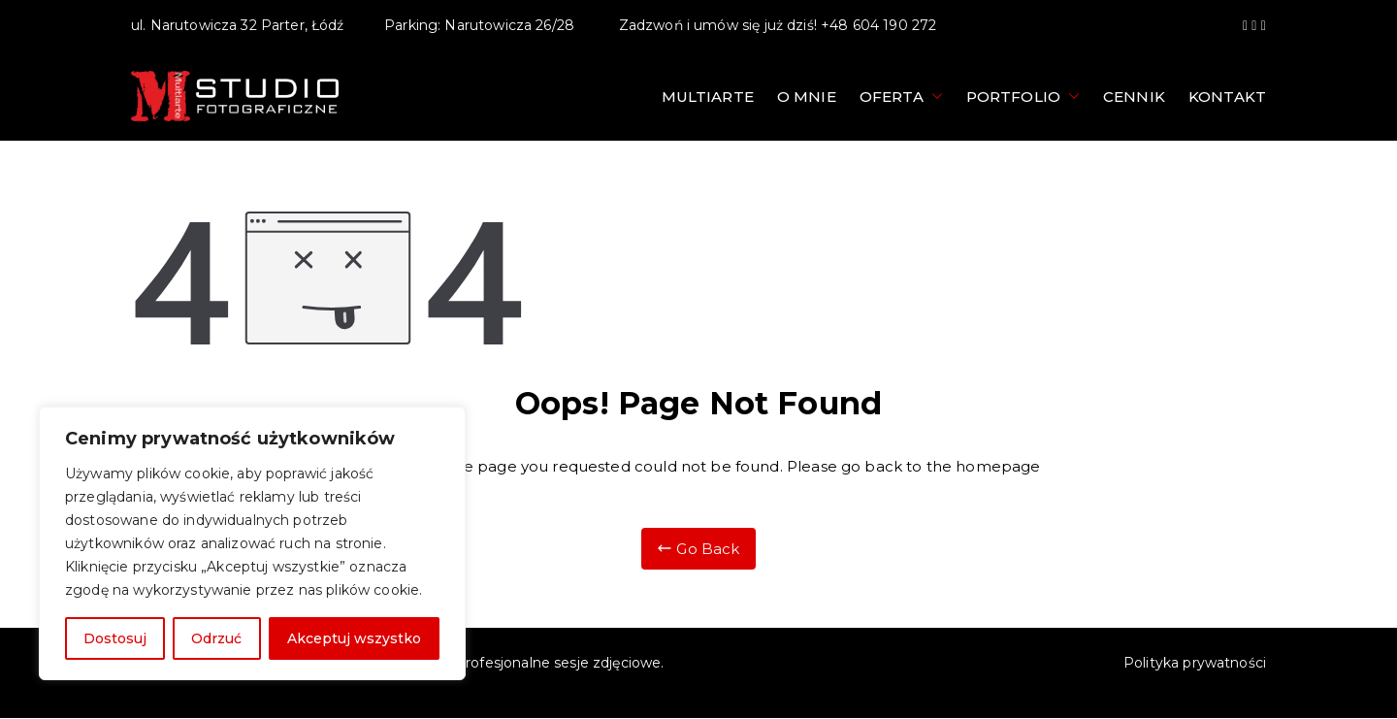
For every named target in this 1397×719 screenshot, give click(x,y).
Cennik (1134, 96)
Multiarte (708, 96)
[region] (252, 543)
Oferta (901, 96)
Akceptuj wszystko (354, 638)
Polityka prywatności (1194, 662)
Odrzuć (216, 638)
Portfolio (1023, 96)
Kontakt (1227, 96)
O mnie (806, 96)
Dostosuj (114, 638)
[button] (933, 96)
